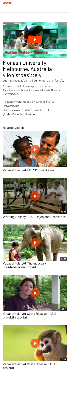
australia (8, 80)
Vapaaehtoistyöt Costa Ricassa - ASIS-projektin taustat (30, 315)
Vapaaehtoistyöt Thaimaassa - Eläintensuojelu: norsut (24, 265)
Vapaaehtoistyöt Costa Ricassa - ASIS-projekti (30, 366)
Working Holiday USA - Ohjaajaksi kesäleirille (34, 217)
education (20, 80)
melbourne (34, 80)
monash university (52, 80)
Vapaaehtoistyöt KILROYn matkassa (28, 170)
